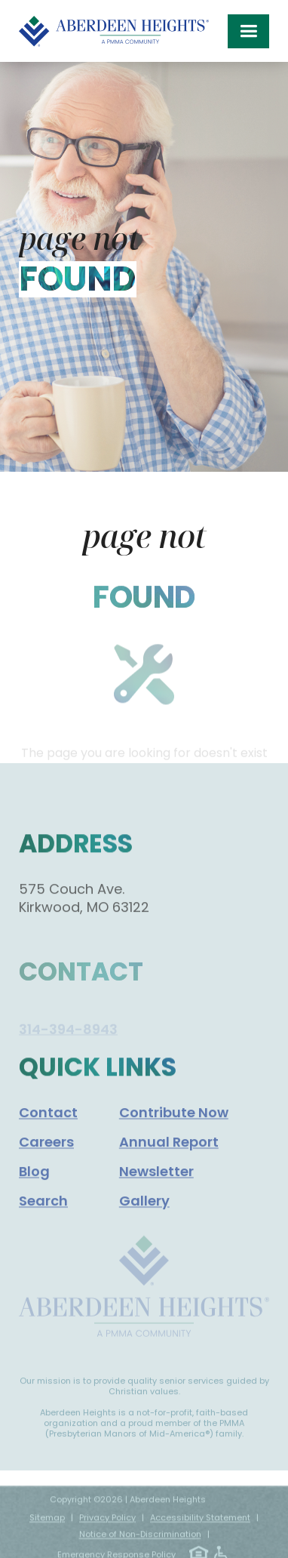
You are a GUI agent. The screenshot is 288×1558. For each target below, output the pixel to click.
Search (43, 1214)
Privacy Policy (107, 1526)
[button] (248, 31)
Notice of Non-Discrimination (140, 1543)
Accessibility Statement (200, 1526)
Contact (48, 1125)
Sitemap (47, 1526)
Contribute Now (173, 1125)
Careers (46, 1155)
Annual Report (169, 1155)
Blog (34, 1184)
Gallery (144, 1214)
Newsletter (156, 1184)
